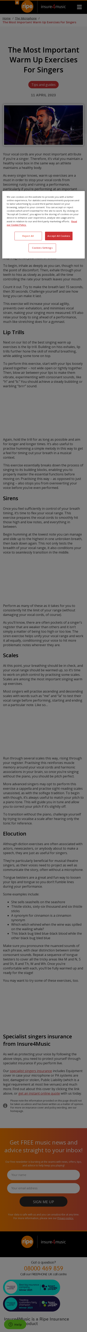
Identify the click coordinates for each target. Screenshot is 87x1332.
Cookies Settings (42, 247)
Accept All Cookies (58, 235)
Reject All (28, 235)
